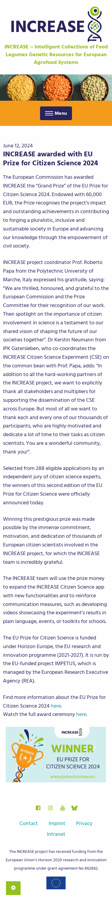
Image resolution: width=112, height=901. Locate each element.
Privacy (84, 823)
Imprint (57, 823)
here (56, 706)
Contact (28, 823)
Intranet (56, 834)
